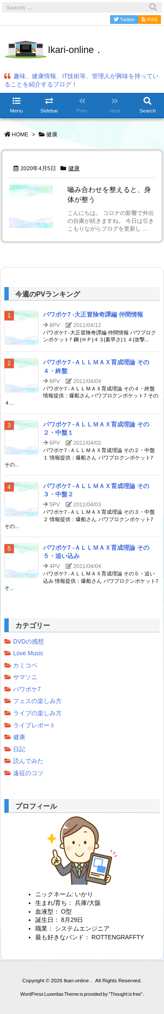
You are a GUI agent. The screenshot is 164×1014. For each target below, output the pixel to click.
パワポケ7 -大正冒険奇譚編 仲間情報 (93, 314)
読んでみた (28, 761)
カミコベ (25, 665)
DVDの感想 (28, 641)
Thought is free (125, 1002)
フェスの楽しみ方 (37, 701)
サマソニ (25, 677)
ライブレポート (34, 725)
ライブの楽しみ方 (37, 713)
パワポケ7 (27, 689)
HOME (20, 134)
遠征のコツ (28, 773)
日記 (19, 749)
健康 (74, 168)
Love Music (28, 653)
